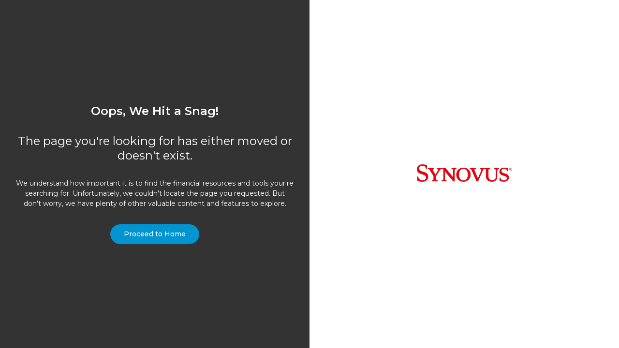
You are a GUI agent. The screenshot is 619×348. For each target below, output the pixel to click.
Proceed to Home (155, 234)
